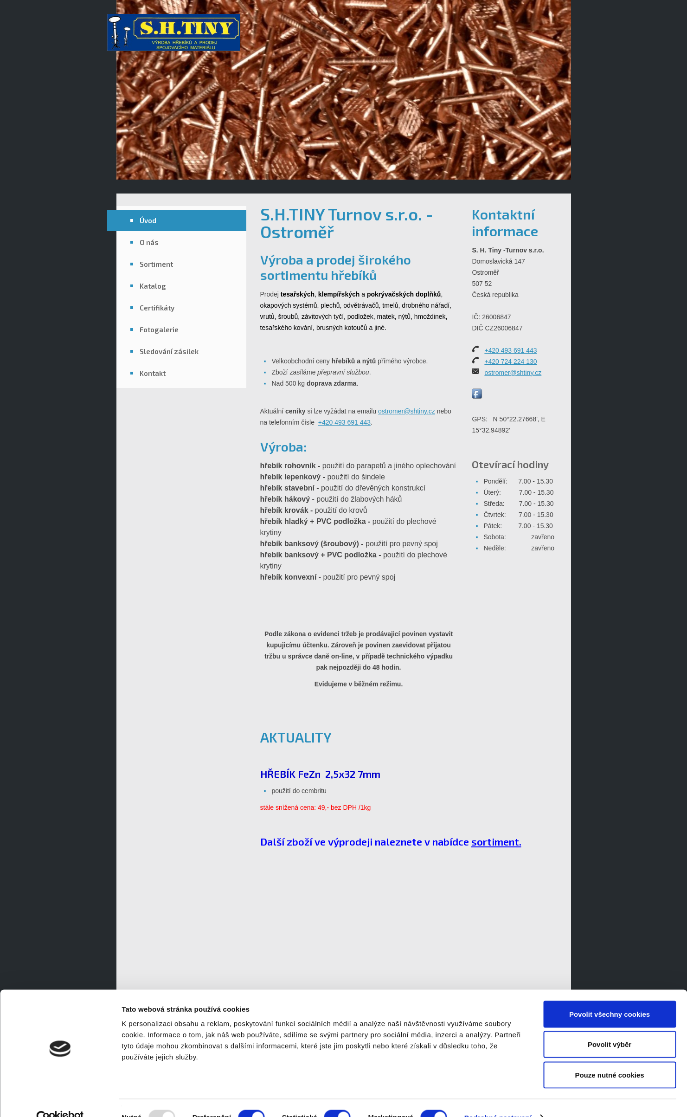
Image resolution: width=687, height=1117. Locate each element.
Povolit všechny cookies (609, 995)
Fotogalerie (159, 329)
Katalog (153, 286)
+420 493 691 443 (344, 422)
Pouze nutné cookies (609, 1056)
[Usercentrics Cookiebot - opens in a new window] (60, 1099)
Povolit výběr (609, 1026)
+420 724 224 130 (510, 361)
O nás (149, 242)
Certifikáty (157, 307)
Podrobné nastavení (498, 1099)
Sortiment (156, 264)
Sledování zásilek (169, 351)
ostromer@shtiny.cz (406, 411)
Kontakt (153, 373)
